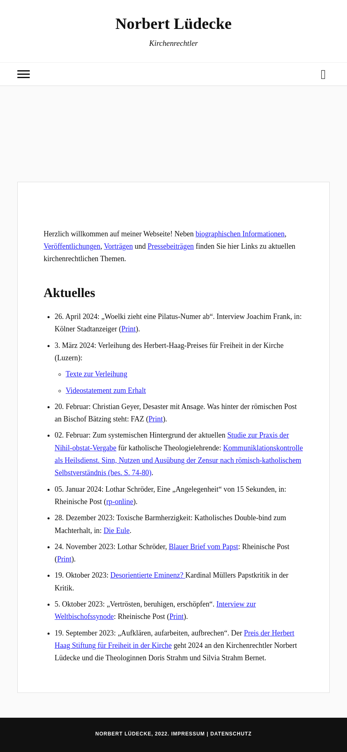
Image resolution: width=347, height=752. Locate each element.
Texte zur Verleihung (96, 374)
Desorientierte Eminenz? (147, 575)
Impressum (188, 734)
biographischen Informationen (240, 234)
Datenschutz (231, 734)
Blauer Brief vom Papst (203, 547)
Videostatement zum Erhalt (106, 390)
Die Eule (117, 530)
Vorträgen (118, 246)
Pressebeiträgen (170, 246)
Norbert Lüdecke (173, 23)
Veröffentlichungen (72, 246)
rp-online (119, 501)
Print (128, 329)
